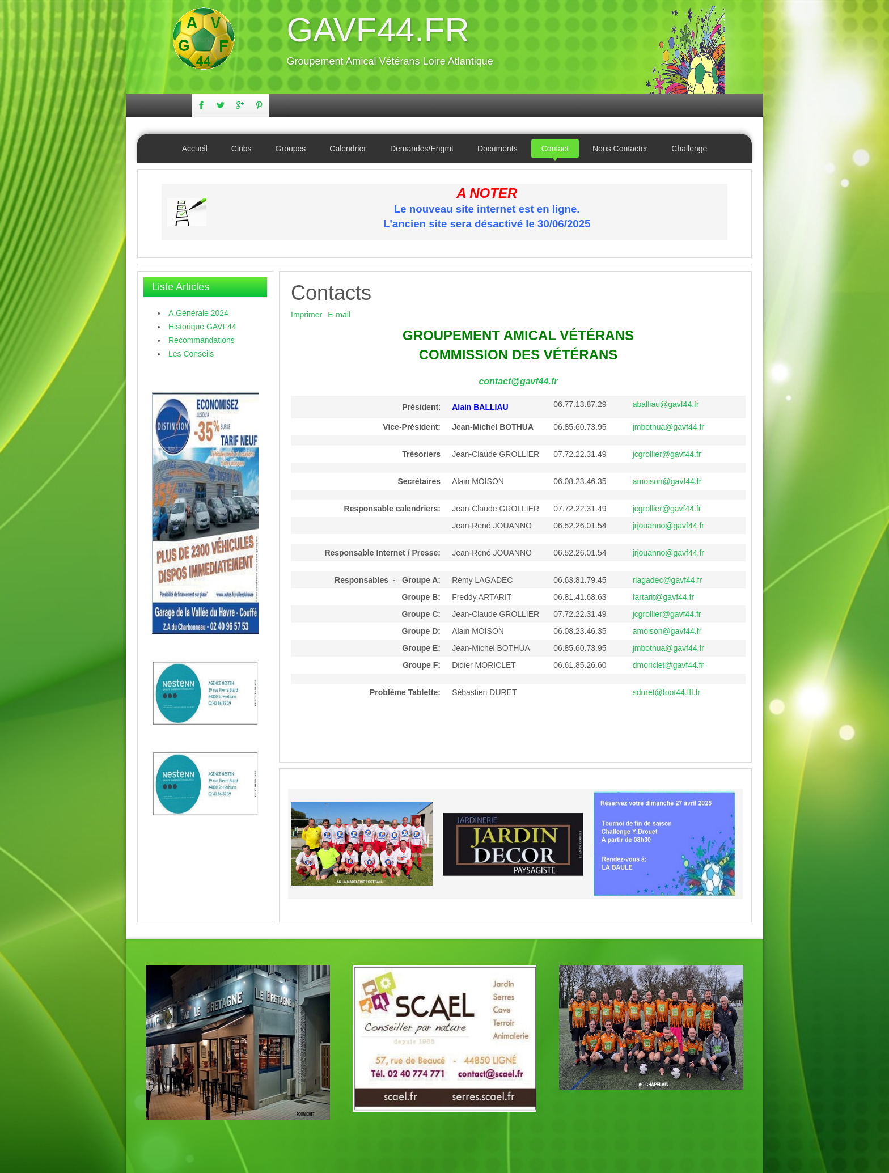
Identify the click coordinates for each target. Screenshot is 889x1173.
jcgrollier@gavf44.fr (667, 454)
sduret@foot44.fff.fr (667, 692)
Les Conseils (191, 353)
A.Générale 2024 (198, 312)
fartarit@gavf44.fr (663, 597)
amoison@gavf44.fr (667, 481)
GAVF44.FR (378, 30)
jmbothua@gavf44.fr (668, 426)
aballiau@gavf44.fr (666, 404)
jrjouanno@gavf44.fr (668, 525)
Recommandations (201, 340)
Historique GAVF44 (202, 326)
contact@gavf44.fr (518, 381)
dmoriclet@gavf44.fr (668, 665)
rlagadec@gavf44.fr (667, 580)
